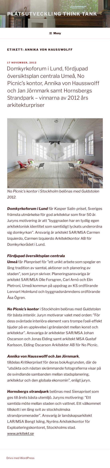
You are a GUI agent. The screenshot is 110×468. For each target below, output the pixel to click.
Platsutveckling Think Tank (52, 14)
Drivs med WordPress (20, 458)
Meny (55, 33)
